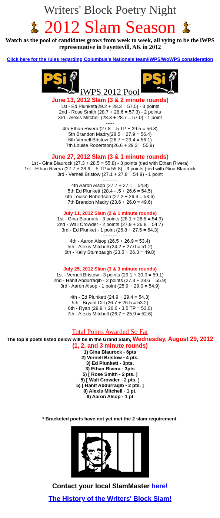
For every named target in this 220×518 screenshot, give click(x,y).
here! (159, 486)
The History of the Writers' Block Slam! (110, 498)
